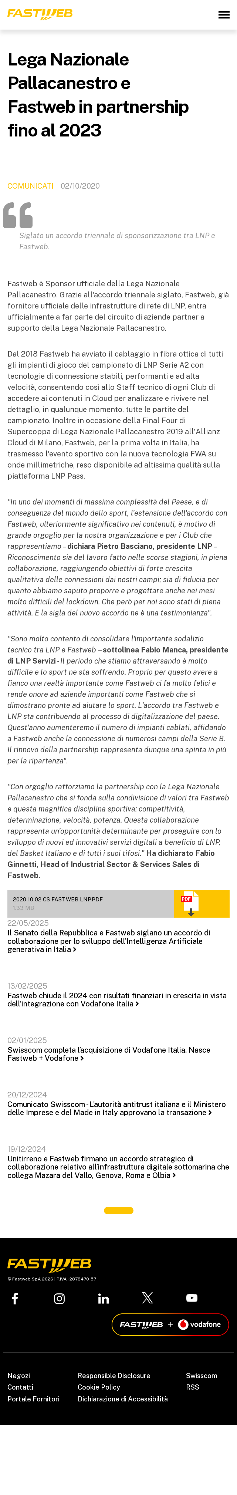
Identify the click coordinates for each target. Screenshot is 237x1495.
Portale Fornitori (33, 1399)
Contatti (20, 1387)
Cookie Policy (99, 1387)
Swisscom (201, 1376)
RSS (192, 1387)
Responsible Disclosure (114, 1376)
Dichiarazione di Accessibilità (123, 1399)
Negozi (18, 1376)
